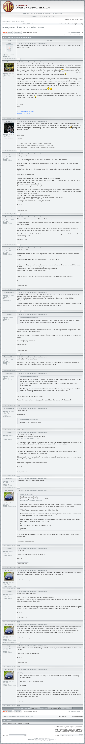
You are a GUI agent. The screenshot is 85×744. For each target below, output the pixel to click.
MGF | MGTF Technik (27, 24)
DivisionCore (53, 739)
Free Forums (47, 739)
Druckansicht (5, 35)
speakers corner (16, 24)
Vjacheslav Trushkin (38, 739)
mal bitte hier (25, 219)
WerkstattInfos (48, 13)
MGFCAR (26, 13)
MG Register (39, 13)
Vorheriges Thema (68, 35)
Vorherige (77, 32)
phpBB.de (49, 740)
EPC (32, 13)
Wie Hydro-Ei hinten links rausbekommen (23, 27)
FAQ (40, 16)
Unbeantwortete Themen (8, 21)
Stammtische (58, 13)
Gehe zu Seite (71, 32)
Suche (45, 16)
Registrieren (33, 16)
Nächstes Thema (78, 35)
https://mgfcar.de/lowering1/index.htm (28, 438)
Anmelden (52, 16)
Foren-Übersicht (7, 24)
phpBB (41, 738)
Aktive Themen (20, 21)
